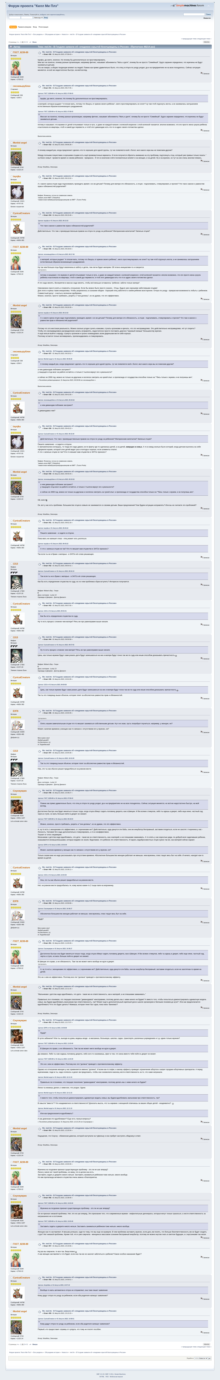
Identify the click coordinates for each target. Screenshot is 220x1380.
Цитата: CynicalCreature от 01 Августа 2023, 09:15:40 (56, 434)
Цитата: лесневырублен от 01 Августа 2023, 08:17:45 (56, 254)
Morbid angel (20, 143)
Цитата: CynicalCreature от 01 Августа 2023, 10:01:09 (56, 758)
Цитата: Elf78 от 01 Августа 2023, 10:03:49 (52, 845)
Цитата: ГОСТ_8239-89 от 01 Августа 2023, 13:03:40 (55, 1203)
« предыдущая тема (188, 39)
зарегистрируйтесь (57, 15)
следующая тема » (204, 39)
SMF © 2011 (109, 1374)
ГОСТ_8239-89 (20, 52)
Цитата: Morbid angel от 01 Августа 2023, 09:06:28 (55, 359)
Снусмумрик (20, 791)
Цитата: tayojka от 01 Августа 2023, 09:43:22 (53, 528)
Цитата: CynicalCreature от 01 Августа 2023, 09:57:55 (56, 645)
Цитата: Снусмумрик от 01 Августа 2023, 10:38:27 (55, 908)
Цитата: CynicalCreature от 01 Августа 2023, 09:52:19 (56, 571)
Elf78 (15, 711)
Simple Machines (120, 1374)
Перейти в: (190, 1358)
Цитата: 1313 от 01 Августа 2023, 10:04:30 (52, 875)
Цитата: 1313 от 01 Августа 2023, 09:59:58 (52, 684)
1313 (15, 564)
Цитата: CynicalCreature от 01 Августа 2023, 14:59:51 (56, 1319)
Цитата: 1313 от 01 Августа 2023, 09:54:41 (52, 611)
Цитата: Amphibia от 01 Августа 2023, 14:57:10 (54, 1285)
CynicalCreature (21, 213)
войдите (43, 15)
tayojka (17, 176)
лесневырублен (21, 86)
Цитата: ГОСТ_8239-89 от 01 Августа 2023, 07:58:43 (55, 93)
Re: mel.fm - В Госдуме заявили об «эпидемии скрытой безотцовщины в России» (79, 52)
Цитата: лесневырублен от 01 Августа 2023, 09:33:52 (56, 400)
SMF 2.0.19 (100, 1374)
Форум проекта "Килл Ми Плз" (33, 6)
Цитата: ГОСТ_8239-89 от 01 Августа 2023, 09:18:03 (55, 819)
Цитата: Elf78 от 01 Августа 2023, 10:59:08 (52, 1028)
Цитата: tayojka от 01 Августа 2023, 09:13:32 (53, 220)
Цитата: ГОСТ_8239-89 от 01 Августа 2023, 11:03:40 (55, 1043)
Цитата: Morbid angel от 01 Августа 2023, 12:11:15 (55, 1077)
